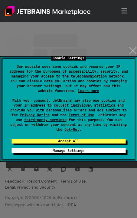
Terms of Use (81, 115)
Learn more (88, 90)
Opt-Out (71, 129)
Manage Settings (68, 150)
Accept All (68, 141)
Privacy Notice (35, 115)
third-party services (45, 119)
